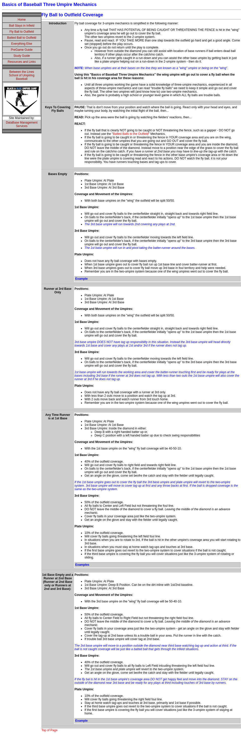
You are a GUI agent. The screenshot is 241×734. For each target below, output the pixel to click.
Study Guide (21, 56)
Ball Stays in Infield (21, 25)
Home (22, 19)
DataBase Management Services (21, 124)
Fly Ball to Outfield (22, 31)
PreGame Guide (22, 49)
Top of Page (49, 730)
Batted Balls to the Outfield (130, 134)
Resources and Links (22, 62)
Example (81, 278)
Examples (82, 565)
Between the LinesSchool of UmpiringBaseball (21, 75)
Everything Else (21, 43)
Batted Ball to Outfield (21, 37)
